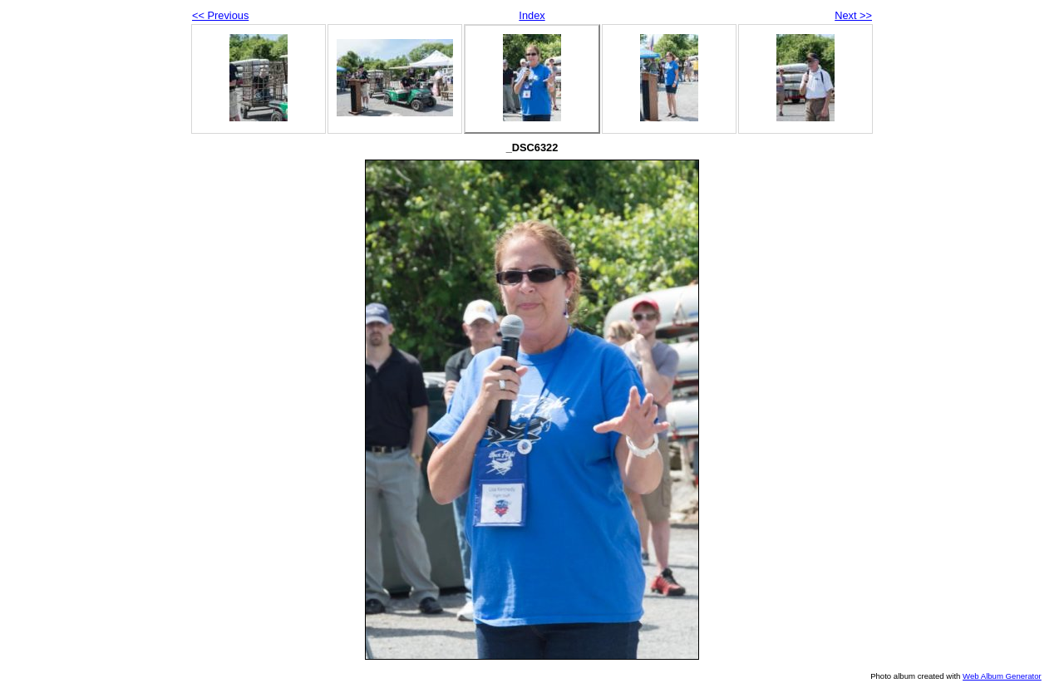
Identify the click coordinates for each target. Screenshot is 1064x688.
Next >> (853, 15)
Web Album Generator (1002, 676)
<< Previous (220, 15)
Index (531, 15)
